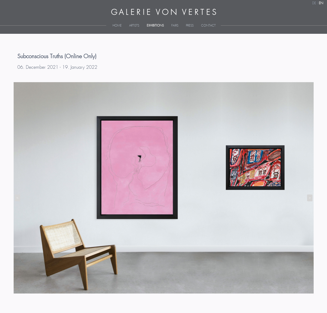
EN (321, 3)
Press (190, 25)
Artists (134, 25)
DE (314, 3)
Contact (208, 25)
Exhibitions (155, 25)
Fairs (174, 25)
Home (117, 25)
